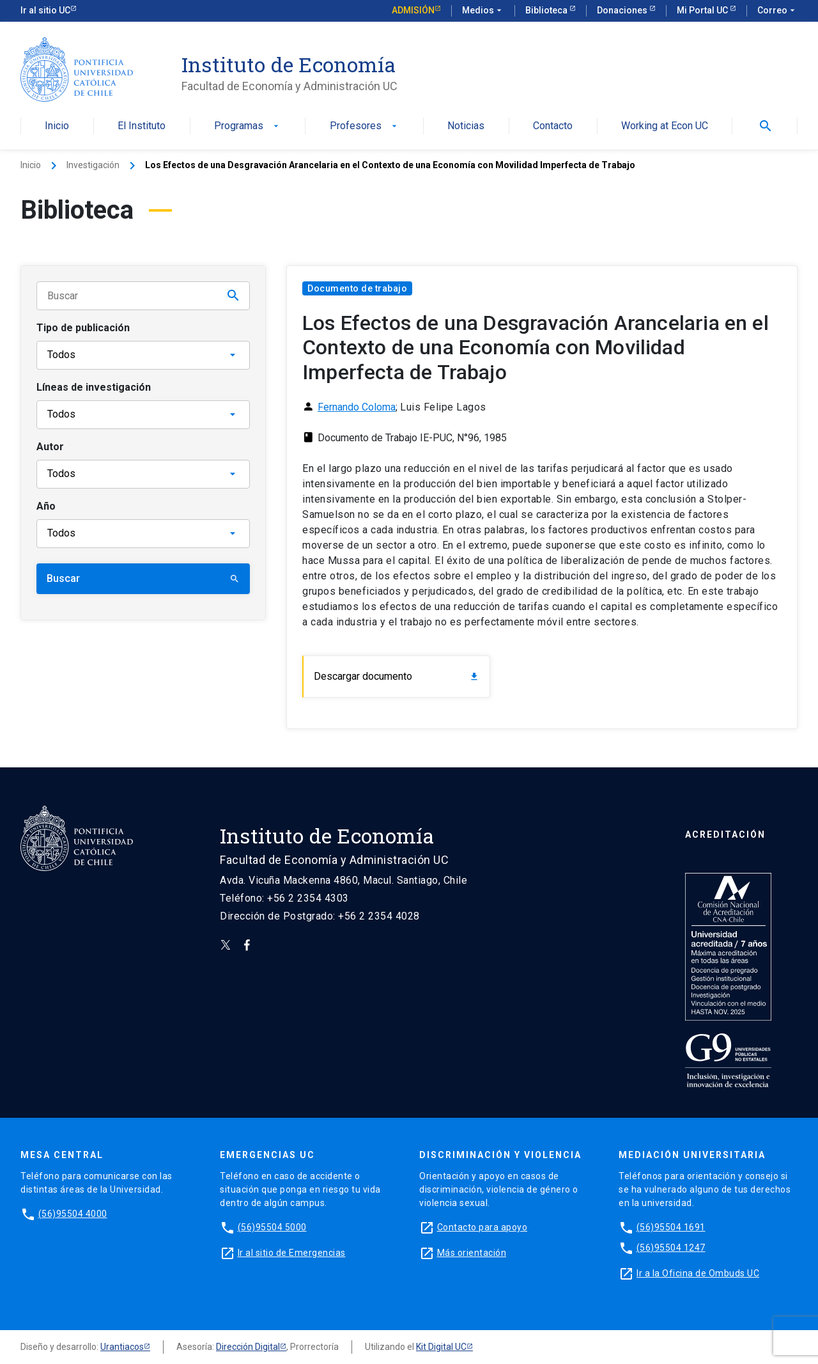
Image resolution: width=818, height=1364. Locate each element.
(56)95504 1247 (671, 1247)
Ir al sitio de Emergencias (292, 1253)
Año (46, 506)
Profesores (364, 126)
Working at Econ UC (664, 126)
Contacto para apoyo (482, 1227)
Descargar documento (396, 676)
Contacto (553, 126)
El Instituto (142, 126)
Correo (777, 11)
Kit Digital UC (441, 1347)
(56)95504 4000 (72, 1214)
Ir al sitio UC (45, 10)
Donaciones (623, 10)
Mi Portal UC (703, 10)
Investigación (93, 165)
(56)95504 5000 (272, 1227)
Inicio (57, 126)
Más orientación (472, 1253)
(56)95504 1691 (671, 1227)
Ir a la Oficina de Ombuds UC (698, 1273)
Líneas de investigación (93, 387)
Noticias (465, 126)
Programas (247, 126)
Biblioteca (547, 10)
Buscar (143, 578)
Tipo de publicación (83, 328)
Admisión (413, 10)
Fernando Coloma (357, 407)
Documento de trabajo (357, 288)
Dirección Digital (248, 1347)
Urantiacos (122, 1347)
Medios (483, 11)
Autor (50, 447)
